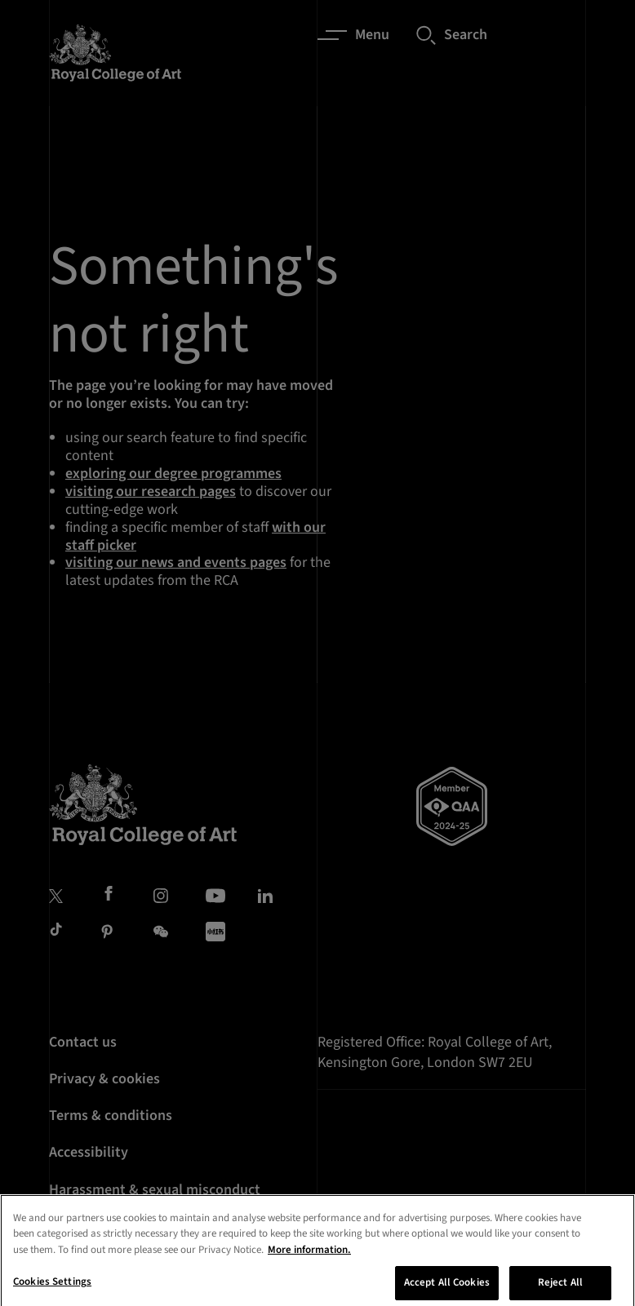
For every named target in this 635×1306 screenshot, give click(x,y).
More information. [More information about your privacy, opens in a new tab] (309, 1262)
